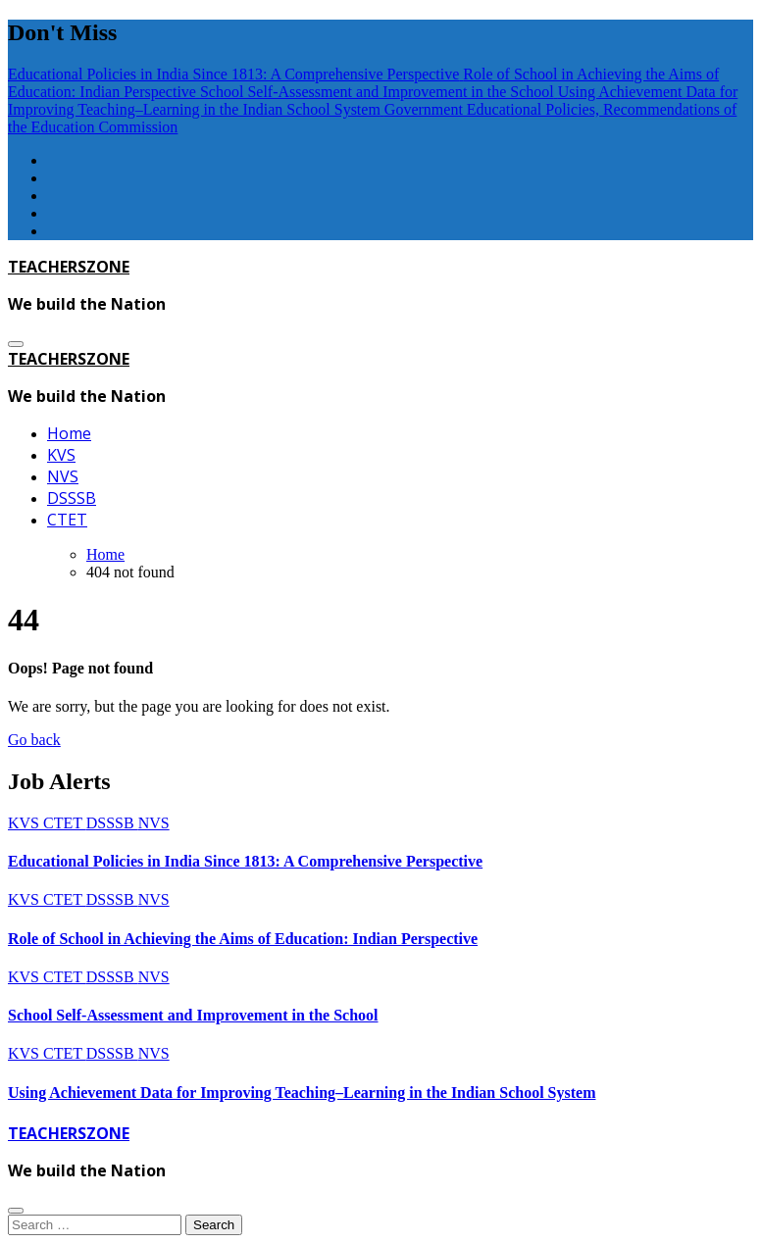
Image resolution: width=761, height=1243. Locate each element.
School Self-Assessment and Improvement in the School (193, 1015)
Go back (34, 739)
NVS (62, 476)
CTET (67, 519)
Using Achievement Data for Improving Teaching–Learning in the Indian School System (301, 1092)
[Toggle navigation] (16, 344)
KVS (61, 455)
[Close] (16, 1211)
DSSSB (71, 498)
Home (69, 433)
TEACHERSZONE (68, 266)
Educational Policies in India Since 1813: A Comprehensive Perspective (245, 861)
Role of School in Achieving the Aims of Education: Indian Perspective (243, 938)
